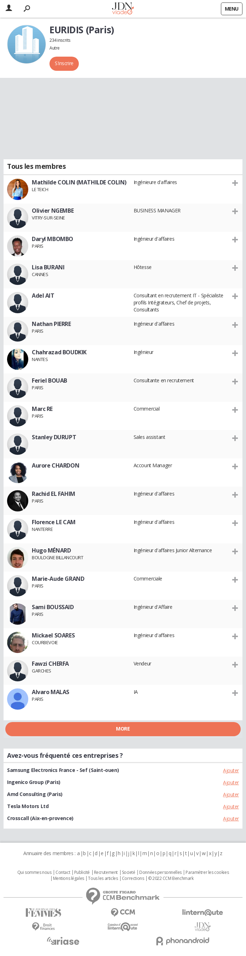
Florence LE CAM (54, 522)
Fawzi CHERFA (50, 664)
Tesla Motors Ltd (27, 806)
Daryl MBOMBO (52, 239)
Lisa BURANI (48, 267)
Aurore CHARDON (55, 465)
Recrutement (106, 872)
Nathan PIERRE (51, 324)
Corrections (133, 878)
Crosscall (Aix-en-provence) (40, 818)
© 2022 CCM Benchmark (171, 878)
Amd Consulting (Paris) (35, 794)
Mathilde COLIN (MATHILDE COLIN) (79, 182)
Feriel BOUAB (49, 380)
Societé (128, 872)
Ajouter (231, 770)
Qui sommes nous (34, 872)
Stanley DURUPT (54, 437)
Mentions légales (68, 878)
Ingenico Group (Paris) (33, 782)
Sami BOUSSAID (53, 607)
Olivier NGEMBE (53, 210)
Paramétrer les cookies (207, 872)
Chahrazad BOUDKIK (59, 352)
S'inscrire (64, 63)
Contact (62, 872)
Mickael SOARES (53, 635)
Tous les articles (103, 878)
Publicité (82, 872)
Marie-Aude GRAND (58, 579)
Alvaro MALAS (50, 692)
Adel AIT (43, 295)
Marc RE (42, 409)
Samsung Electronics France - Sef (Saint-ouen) (63, 770)
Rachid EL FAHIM (53, 494)
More (123, 728)
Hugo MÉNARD (51, 550)
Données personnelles (160, 872)
